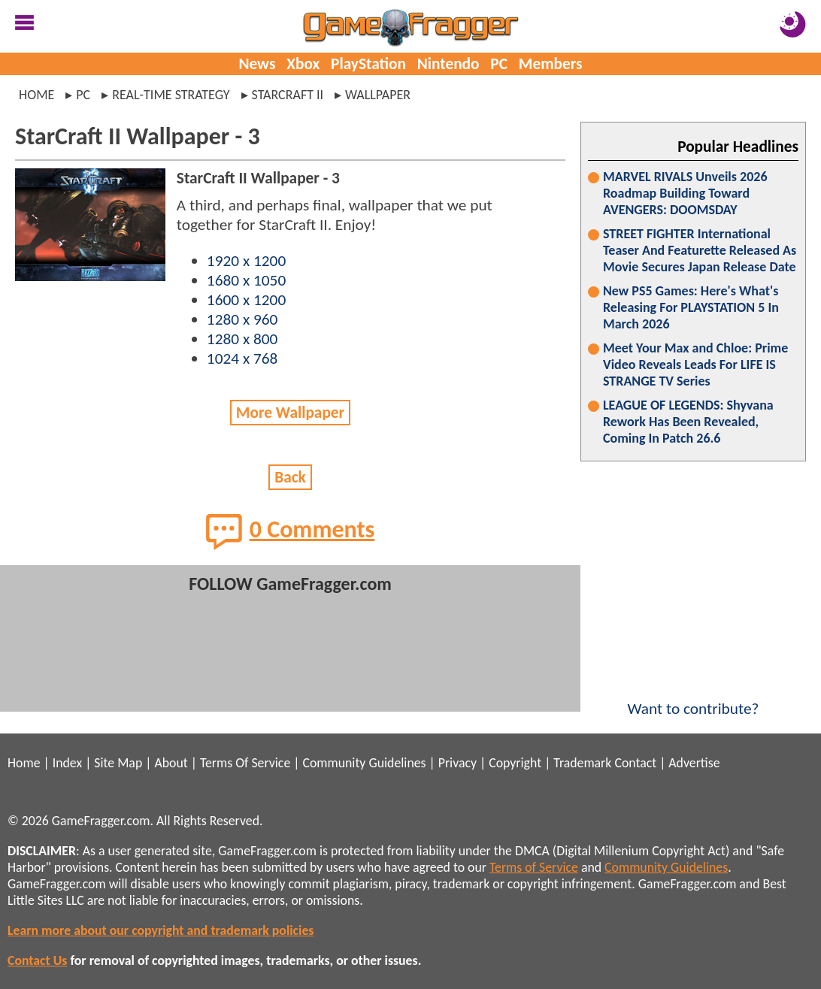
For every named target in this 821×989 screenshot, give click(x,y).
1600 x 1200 (246, 300)
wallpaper (377, 94)
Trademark (582, 763)
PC (498, 64)
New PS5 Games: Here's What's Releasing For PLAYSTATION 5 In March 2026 (691, 307)
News (256, 64)
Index (67, 763)
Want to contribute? (693, 698)
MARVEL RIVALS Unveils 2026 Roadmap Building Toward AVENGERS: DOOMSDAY (685, 193)
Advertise (694, 763)
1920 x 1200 (246, 261)
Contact (635, 763)
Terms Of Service (245, 763)
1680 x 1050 (246, 280)
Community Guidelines (364, 763)
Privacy (457, 763)
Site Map (118, 763)
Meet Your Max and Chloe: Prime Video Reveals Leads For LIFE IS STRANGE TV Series (695, 364)
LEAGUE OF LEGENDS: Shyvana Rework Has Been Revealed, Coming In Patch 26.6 (688, 421)
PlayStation (368, 64)
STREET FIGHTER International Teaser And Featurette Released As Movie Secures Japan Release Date (699, 250)
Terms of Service (533, 867)
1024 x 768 (242, 358)
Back (290, 477)
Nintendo (448, 64)
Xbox (303, 64)
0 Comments (290, 531)
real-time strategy (170, 94)
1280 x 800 (242, 339)
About (170, 763)
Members (551, 64)
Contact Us (37, 960)
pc (83, 94)
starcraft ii (288, 94)
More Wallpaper (290, 412)
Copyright (515, 763)
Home (36, 94)
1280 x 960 (242, 319)
